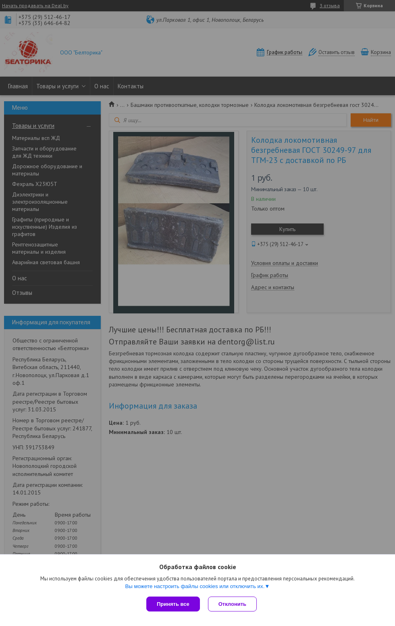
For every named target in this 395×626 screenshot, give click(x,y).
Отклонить (232, 604)
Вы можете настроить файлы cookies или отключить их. (194, 586)
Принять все (173, 604)
